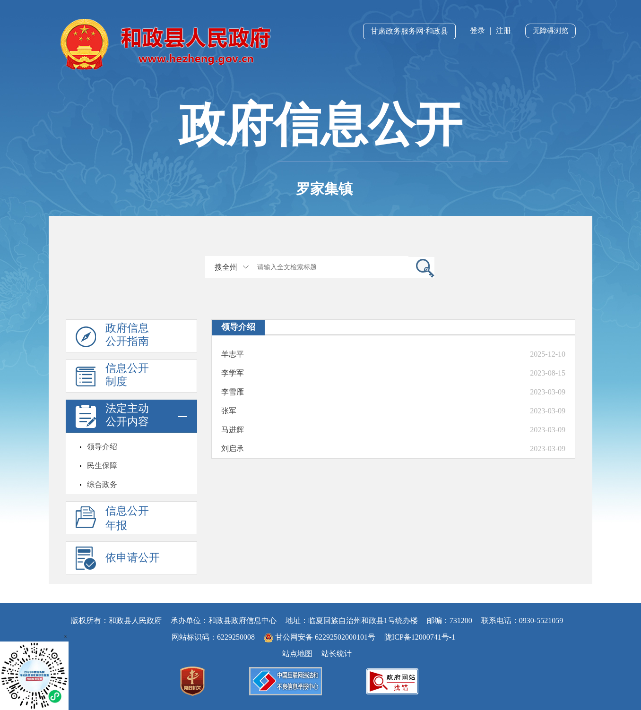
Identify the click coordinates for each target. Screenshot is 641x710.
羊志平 (232, 354)
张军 (228, 411)
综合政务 (102, 484)
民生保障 (102, 466)
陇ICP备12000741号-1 (419, 637)
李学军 (232, 373)
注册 (503, 30)
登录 (477, 30)
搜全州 (226, 267)
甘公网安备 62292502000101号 (320, 637)
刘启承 (232, 449)
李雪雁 (232, 392)
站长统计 (336, 654)
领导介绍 (102, 447)
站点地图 (297, 654)
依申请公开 (132, 558)
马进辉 (232, 430)
